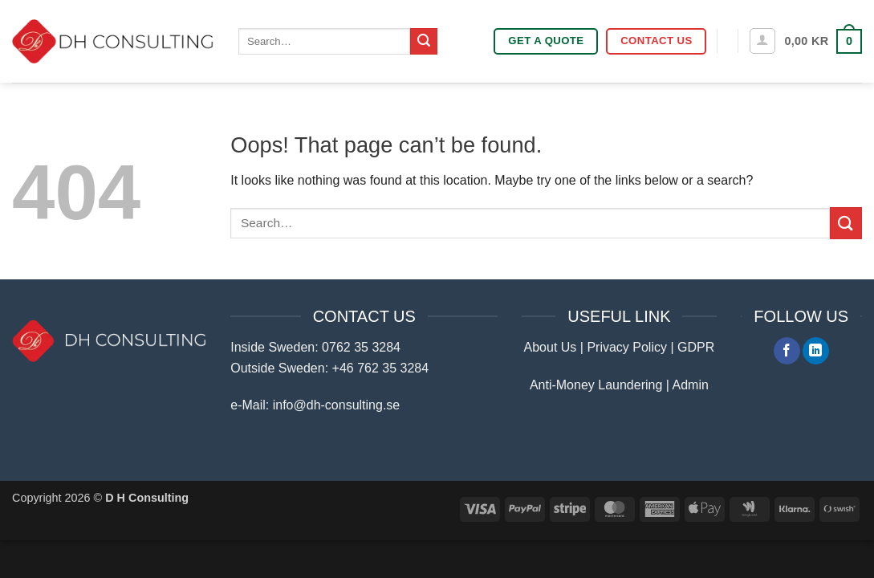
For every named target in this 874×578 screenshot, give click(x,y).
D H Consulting (147, 497)
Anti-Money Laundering (596, 385)
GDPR (695, 347)
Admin (691, 385)
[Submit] (423, 41)
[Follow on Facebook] (787, 350)
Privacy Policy (627, 347)
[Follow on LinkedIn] (816, 350)
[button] (762, 41)
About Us (550, 347)
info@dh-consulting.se (336, 405)
